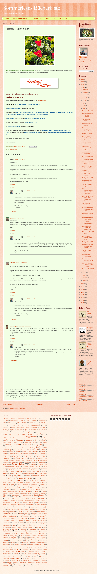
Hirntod (4, 478)
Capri (15, 442)
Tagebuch (39, 545)
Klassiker (37, 489)
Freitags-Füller (13, 149)
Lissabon (10, 506)
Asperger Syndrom (18, 425)
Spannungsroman (40, 542)
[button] (39, 139)
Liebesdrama (20, 504)
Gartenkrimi (18, 466)
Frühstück (41, 464)
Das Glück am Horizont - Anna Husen (87, 238)
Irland (33, 482)
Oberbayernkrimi (6, 523)
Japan (18, 486)
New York (43, 518)
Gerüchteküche (26, 469)
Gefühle (14, 468)
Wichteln (41, 558)
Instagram (81, 391)
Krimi (4, 495)
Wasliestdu (6, 558)
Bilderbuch (29, 433)
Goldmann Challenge (28, 473)
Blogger (44, 434)
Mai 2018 (14, 509)
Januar (84, 280)
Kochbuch (28, 491)
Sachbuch (13, 537)
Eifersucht (11, 451)
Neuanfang (24, 518)
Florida (23, 460)
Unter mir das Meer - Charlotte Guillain (87, 167)
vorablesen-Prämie (18, 565)
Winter (18, 560)
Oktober (85, 95)
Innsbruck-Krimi (20, 482)
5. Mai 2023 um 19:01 (29, 299)
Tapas (44, 545)
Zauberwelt (15, 562)
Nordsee (27, 520)
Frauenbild (26, 462)
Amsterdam (36, 424)
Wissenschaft (26, 560)
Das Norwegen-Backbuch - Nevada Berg (88, 138)
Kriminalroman (38, 495)
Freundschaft (32, 464)
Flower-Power (29, 460)
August (85, 100)
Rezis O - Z (63, 18)
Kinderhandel (17, 489)
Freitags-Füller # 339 (87, 242)
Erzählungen (30, 455)
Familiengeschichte (29, 456)
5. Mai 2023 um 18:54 (29, 191)
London (39, 506)
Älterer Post (71, 404)
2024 (82, 84)
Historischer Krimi (12, 478)
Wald (41, 556)
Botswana (28, 439)
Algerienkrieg (33, 420)
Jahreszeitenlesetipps (8, 486)
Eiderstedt (5, 451)
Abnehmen (37, 418)
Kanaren (26, 487)
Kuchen (31, 497)
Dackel (40, 444)
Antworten (12, 184)
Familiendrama (6, 456)
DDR (30, 444)
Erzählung (23, 455)
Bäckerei (4, 442)
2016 (82, 300)
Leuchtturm (37, 502)
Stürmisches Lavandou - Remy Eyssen (87, 148)
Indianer (4, 482)
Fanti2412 (12, 262)
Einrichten (18, 451)
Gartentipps (25, 466)
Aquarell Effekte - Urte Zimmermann (87, 222)
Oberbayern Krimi (41, 522)
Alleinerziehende (42, 420)
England (5, 453)
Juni (84, 106)
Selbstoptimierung (33, 540)
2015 (82, 303)
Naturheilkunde (35, 516)
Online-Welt (14, 523)
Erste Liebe (10, 455)
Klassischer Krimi (12, 491)
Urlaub (12, 555)
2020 (82, 289)
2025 (82, 82)
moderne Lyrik (42, 564)
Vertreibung (23, 556)
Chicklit (34, 442)
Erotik (4, 455)
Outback (20, 525)
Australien (13, 427)
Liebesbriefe (13, 504)
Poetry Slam (24, 527)
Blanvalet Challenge (27, 434)
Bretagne (45, 439)
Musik (16, 513)
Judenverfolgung (25, 486)
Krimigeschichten (27, 495)
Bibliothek (15, 433)
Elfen (30, 451)
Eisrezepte (24, 451)
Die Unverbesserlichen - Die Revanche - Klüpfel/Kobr (87, 191)
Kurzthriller (33, 498)
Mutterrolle (34, 513)
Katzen (39, 487)
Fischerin (12, 460)
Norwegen (14, 522)
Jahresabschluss (34, 484)
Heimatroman (29, 476)
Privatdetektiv (6, 529)
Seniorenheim (42, 540)
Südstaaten (20, 545)
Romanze (11, 535)
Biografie (5, 434)
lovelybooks (28, 564)
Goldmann (18, 473)
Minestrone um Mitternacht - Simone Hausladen (87, 129)
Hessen (35, 476)
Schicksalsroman (13, 539)
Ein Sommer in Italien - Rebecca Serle (87, 218)
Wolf (4, 562)
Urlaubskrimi (18, 555)
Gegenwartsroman (23, 468)
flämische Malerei (19, 564)
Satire (37, 537)
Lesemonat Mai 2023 (87, 111)
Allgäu (4, 422)
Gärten (15, 475)
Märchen (25, 515)
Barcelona (12, 429)
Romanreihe (41, 533)
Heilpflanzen (21, 477)
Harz (8, 476)
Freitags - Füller (6, 464)
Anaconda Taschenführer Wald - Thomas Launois (86, 173)
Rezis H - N (50, 18)
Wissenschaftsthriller (36, 560)
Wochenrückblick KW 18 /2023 (88, 232)
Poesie (19, 527)
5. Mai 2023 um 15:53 (21, 262)
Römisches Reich (41, 535)
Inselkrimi (28, 482)
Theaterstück (42, 547)
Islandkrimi (5, 484)
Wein (24, 558)
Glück (12, 473)
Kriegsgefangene (35, 493)
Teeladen (13, 547)
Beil (14, 431)
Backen (4, 429)
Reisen (33, 531)
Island (42, 482)
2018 (82, 294)
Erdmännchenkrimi (28, 453)
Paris (30, 525)
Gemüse (11, 469)
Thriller (16, 549)
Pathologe (44, 525)
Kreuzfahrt (23, 493)
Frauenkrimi (33, 462)
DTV (35, 444)
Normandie (43, 520)
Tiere (38, 549)
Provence (14, 529)
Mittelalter (20, 511)
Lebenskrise (20, 500)
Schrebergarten (30, 539)
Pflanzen (8, 527)
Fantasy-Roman (32, 458)
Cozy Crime (24, 444)
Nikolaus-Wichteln (19, 520)
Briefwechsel (11, 440)
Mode (26, 511)
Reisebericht (17, 531)
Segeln (26, 540)
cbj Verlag (9, 564)
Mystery (40, 513)
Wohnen (44, 560)
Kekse (44, 487)
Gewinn (5, 471)
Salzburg (32, 537)
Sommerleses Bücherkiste (31, 8)
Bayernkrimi (34, 429)
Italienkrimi (25, 484)
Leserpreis (25, 502)
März (84, 275)
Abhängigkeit (30, 418)
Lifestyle (4, 506)
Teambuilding (5, 547)
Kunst (36, 497)
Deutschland (20, 446)
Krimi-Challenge (15, 495)
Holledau (37, 478)
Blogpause (44, 437)
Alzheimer (42, 422)
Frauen (20, 462)
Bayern (26, 429)
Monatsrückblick (41, 511)
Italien (12, 484)
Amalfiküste (5, 424)
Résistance (34, 535)
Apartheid (10, 425)
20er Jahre (13, 418)
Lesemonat (15, 502)
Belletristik (20, 431)
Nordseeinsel (36, 520)
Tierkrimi (45, 549)
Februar (85, 277)
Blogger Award (6, 437)
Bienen (21, 433)
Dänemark (35, 449)
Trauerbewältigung (7, 553)
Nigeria (12, 520)
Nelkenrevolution (15, 518)
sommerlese (18, 191)
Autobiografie (34, 427)
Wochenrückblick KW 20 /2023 (88, 162)
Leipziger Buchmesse (40, 500)
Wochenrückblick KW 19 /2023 (88, 204)
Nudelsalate (33, 522)
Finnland (6, 460)
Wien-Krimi (7, 560)
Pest (3, 527)
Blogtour (6, 439)
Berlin (26, 431)
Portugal (38, 527)
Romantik (5, 535)
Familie (43, 455)
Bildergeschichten (41, 433)
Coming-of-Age (10, 444)
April (84, 272)
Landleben (5, 500)
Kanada (20, 487)
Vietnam (30, 556)
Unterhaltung (6, 555)
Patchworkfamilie (36, 525)
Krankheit (17, 493)
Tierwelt (7, 551)
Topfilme (31, 551)
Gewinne (12, 471)
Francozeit (6, 462)
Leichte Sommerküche (29, 500)
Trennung (15, 553)
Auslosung (5, 427)
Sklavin (18, 542)
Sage (22, 537)
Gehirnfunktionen (35, 468)
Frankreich (13, 462)
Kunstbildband (43, 497)
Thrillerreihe (25, 549)
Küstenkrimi (41, 498)
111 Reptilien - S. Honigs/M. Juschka (87, 259)
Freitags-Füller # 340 (87, 177)
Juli (84, 103)
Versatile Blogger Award (14, 556)
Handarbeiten (35, 475)
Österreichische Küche (38, 565)
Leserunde (31, 502)
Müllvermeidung (42, 515)
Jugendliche (43, 486)
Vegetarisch (42, 555)
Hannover (43, 475)
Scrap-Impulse (41, 100)
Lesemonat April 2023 (88, 269)
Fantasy (24, 458)
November (85, 92)
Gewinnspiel (20, 471)
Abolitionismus (44, 418)
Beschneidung (35, 431)
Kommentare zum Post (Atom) (17, 408)
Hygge (28, 480)
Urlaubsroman (33, 555)
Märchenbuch (34, 515)
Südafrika (5, 545)
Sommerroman (25, 542)
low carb (35, 564)
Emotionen (42, 451)
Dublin (29, 449)
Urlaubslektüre (26, 555)
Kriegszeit (43, 493)
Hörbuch (43, 480)
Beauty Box (6, 431)
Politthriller (31, 527)
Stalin (12, 544)
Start (7, 18)
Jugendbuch (34, 486)
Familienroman (6, 458)
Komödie (44, 491)
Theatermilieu (34, 547)
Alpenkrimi (24, 422)
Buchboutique (19, 440)
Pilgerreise (14, 527)
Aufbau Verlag (36, 425)
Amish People (22, 424)
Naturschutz (42, 516)
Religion (39, 531)
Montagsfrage (7, 513)
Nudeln (27, 522)
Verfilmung (5, 556)
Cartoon (20, 442)
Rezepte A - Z (82, 394)
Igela (11, 218)
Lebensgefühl (12, 500)
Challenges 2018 (27, 442)
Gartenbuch (11, 466)
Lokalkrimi (33, 506)
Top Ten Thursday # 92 (89, 344)
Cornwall (18, 444)
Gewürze (28, 471)
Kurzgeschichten (17, 498)
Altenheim (31, 422)
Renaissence (7, 533)
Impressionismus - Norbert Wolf (87, 152)
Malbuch (26, 509)
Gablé (5, 466)
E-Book (43, 449)
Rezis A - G (38, 18)
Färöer (45, 464)
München (5, 516)
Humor (20, 480)
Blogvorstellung (13, 439)
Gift (38, 471)
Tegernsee (20, 547)
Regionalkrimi (7, 531)
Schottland (22, 539)
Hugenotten (13, 480)
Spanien (33, 542)
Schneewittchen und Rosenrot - (87, 124)
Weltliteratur (29, 558)
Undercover (43, 553)
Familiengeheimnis (16, 456)
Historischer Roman (25, 479)
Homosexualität (6, 480)
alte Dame (38, 562)
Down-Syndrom (10, 447)
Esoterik (37, 455)
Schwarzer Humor (41, 539)
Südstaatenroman (27, 545)
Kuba (27, 497)
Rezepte (14, 533)
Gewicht (43, 469)
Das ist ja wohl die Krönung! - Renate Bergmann (87, 264)
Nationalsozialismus (24, 516)
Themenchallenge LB (7, 549)
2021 (82, 286)
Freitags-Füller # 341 (87, 133)
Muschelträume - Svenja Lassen (86, 255)
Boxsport (39, 439)
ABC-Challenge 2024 (84, 400)
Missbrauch (12, 511)
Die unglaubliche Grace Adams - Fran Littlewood (87, 228)
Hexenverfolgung (41, 476)
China (39, 442)
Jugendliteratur (6, 487)
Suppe (31, 544)
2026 (82, 79)
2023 (82, 87)
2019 (82, 292)
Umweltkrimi (36, 553)
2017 (82, 297)
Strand (27, 544)
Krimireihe (6, 497)
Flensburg (18, 460)
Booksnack (21, 439)
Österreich (28, 565)
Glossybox (5, 473)
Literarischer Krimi (19, 506)
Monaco (33, 511)
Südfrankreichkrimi (12, 545)
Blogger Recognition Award (18, 437)
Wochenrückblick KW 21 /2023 (88, 120)
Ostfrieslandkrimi (7, 525)
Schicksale (5, 538)
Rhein (22, 533)
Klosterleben (20, 491)
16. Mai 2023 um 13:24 (29, 345)
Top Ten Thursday (18, 551)
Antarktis (4, 425)
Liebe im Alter (6, 504)
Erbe (22, 453)
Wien (46, 558)
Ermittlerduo (36, 453)
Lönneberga (39, 507)
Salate (26, 537)
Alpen (18, 422)
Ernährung (43, 453)
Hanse (4, 476)
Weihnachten (15, 558)
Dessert (14, 446)
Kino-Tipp (30, 489)
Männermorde (18, 515)
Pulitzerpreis (42, 529)
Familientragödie (16, 458)
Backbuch (42, 427)
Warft (46, 556)
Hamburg (20, 475)
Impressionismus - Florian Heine (87, 181)
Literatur (27, 506)
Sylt (44, 544)
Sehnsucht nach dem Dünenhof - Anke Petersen (87, 246)
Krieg (28, 493)
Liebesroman (30, 504)
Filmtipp (45, 458)
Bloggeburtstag (38, 434)
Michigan (5, 511)
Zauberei (9, 562)
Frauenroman (41, 462)
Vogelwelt (36, 556)
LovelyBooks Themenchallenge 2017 (16, 507)
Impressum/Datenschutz (21, 18)
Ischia (38, 482)
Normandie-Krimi (6, 522)
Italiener (19, 484)
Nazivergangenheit (6, 518)
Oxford (25, 525)
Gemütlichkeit (18, 469)
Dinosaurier (33, 446)
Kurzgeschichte (8, 498)
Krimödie (16, 497)
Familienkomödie (41, 456)
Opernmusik (25, 523)
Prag (44, 527)
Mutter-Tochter (27, 513)
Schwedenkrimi (14, 540)
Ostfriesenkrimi (33, 524)
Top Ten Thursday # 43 (89, 313)
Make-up (20, 509)
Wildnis (13, 560)
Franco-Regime (44, 460)
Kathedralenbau (33, 487)
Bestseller (43, 431)
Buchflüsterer (29, 440)
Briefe (5, 440)
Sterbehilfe (17, 544)
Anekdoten (43, 424)
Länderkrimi (33, 507)
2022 (82, 284)
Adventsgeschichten (14, 420)
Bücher (10, 442)
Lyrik (27, 507)
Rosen (16, 535)
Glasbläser (43, 471)
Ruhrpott (22, 535)
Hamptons (28, 475)
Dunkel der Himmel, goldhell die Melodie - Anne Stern (87, 199)
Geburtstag (32, 466)
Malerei (31, 509)
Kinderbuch (6, 489)
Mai (84, 108)
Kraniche (11, 493)
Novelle (22, 522)
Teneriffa (26, 547)
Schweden (5, 540)
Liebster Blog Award (41, 504)
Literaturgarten (14, 326)
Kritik (22, 497)
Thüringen (33, 549)
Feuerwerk (39, 458)
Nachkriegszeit (13, 516)
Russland (28, 535)
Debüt (45, 444)
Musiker (21, 513)
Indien (9, 482)
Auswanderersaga (20, 427)
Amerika (13, 424)
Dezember (85, 89)
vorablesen (6, 566)
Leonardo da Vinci (6, 502)
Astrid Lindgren (27, 425)
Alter (37, 422)
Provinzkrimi (23, 529)
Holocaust (43, 478)
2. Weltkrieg (5, 418)
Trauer (43, 551)
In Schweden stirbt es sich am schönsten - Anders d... (88, 209)
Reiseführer (25, 531)
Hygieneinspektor (35, 480)
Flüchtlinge (36, 460)
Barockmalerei (19, 429)
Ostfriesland (42, 524)
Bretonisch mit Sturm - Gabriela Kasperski (87, 115)
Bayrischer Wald (42, 429)
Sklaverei (13, 542)
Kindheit (24, 489)
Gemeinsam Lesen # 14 (90, 328)
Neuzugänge (33, 518)
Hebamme (13, 477)
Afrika (21, 420)
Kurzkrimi (26, 498)
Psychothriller (32, 529)
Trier (21, 553)
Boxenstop (34, 439)
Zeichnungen (23, 562)
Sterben (22, 544)
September (85, 97)
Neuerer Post (7, 404)
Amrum (29, 424)
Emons (35, 451)
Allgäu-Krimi (11, 422)
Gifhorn (33, 471)
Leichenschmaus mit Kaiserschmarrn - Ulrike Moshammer (88, 158)
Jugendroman (14, 487)
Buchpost (37, 440)
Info (14, 482)
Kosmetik (5, 493)
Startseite (39, 404)
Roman (29, 533)
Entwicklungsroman (14, 453)
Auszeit (27, 427)
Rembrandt (45, 531)
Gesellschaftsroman (35, 469)
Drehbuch (18, 447)
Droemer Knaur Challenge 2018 (30, 447)
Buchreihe (43, 440)
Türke (25, 553)
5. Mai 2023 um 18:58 (29, 237)
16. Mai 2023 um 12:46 (25, 326)
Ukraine (30, 553)
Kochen (37, 491)
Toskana (37, 551)
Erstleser (16, 455)
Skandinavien (6, 542)
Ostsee (14, 525)
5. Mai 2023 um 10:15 (19, 159)
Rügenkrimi (5, 537)
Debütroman (8, 446)
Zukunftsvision (31, 562)
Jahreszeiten (42, 484)
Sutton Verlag (38, 544)
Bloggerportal (31, 437)
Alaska (27, 420)
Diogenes (39, 446)
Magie (8, 509)
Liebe (43, 502)
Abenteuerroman (21, 418)
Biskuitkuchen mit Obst (15, 434)
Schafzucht (43, 537)
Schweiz (21, 540)
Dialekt (27, 446)
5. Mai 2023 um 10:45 (18, 218)
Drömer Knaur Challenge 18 (20, 449)
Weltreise (35, 558)
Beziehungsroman (6, 433)
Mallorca (37, 509)
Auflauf (44, 425)
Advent (6, 420)
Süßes (34, 545)
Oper (20, 523)
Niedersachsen (6, 520)
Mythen (11, 515)
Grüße (9, 475)
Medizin (43, 509)
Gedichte (38, 466)
